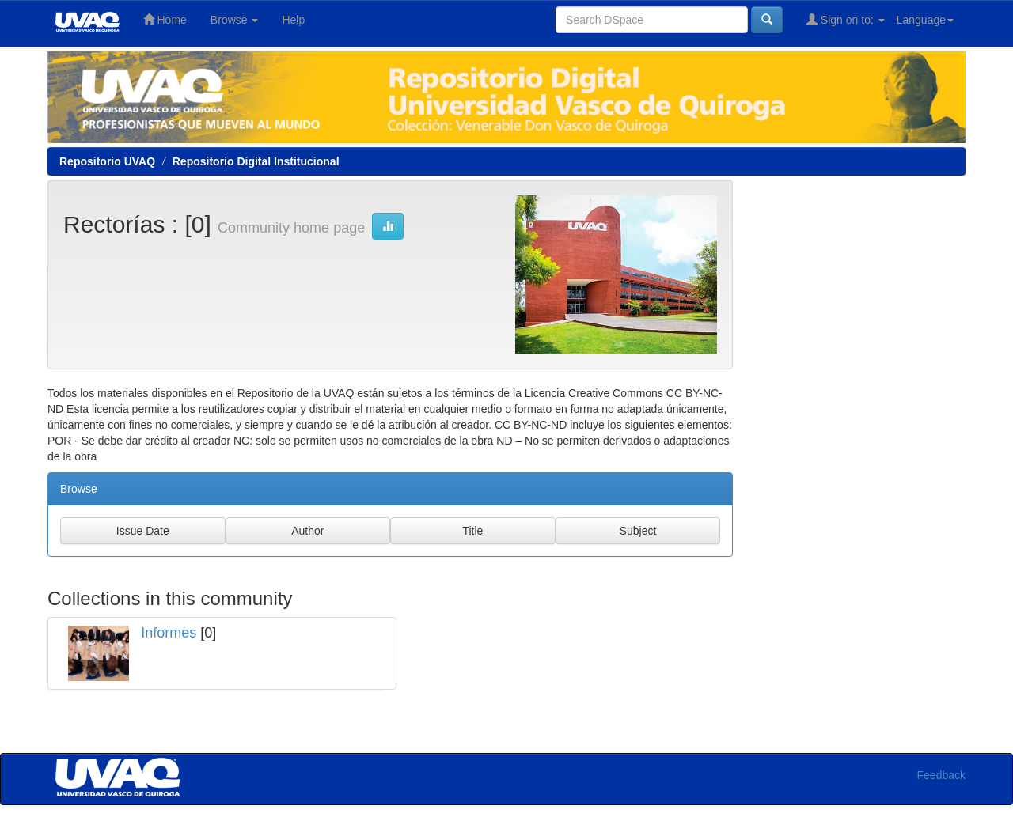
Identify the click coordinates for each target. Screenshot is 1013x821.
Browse (235, 19)
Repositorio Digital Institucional (256, 161)
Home (165, 19)
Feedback (941, 775)
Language (925, 19)
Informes (168, 633)
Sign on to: (845, 19)
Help (293, 19)
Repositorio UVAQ (107, 161)
